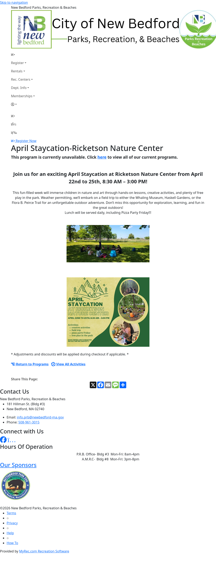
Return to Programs (30, 364)
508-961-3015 (29, 422)
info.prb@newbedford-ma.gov (40, 417)
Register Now (26, 141)
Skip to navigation (14, 2)
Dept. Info (19, 87)
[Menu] (14, 132)
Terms (11, 513)
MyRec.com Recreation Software (44, 551)
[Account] (23, 104)
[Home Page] (23, 54)
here (102, 157)
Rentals (16, 71)
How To (12, 543)
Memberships (21, 96)
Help (10, 533)
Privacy (12, 523)
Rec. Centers (20, 79)
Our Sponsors (18, 465)
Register (17, 63)
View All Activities (68, 364)
